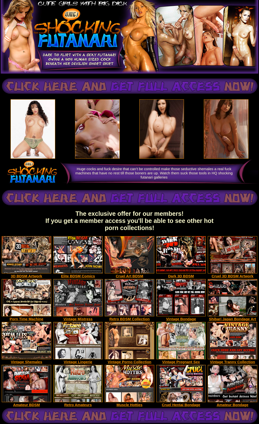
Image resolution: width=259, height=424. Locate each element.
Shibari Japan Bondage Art (232, 317)
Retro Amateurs (78, 403)
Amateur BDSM (26, 403)
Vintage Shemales (26, 360)
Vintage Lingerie (78, 360)
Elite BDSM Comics (78, 274)
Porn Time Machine (26, 317)
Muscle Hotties (129, 403)
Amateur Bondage (232, 403)
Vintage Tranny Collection (232, 360)
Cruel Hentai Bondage (181, 403)
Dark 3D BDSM (181, 274)
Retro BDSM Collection (129, 317)
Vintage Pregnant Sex (181, 360)
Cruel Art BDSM (129, 274)
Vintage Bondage (181, 317)
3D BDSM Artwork (26, 274)
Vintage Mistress (78, 317)
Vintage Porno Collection (129, 360)
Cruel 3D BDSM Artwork (232, 274)
